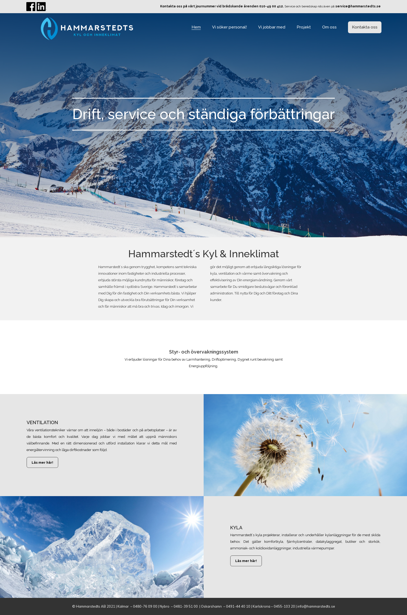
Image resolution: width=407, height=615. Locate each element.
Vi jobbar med (271, 27)
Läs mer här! (42, 462)
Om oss (329, 27)
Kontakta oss (364, 27)
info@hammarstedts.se (316, 606)
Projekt (304, 27)
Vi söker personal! (229, 27)
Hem (196, 27)
